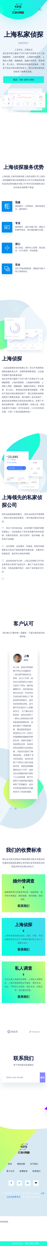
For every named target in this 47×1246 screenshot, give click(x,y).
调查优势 (21, 1163)
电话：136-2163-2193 (23, 79)
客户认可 (10, 1171)
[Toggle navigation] (40, 9)
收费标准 (23, 1171)
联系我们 (23, 906)
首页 (10, 1163)
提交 (42, 1077)
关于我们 (34, 1163)
